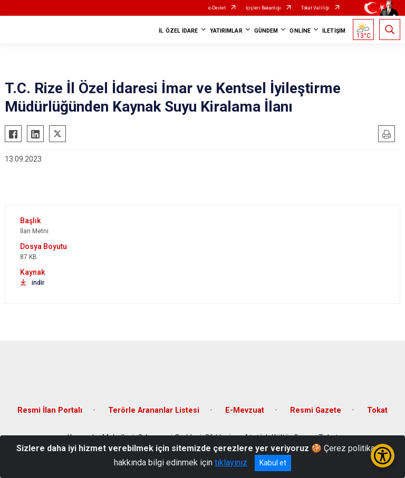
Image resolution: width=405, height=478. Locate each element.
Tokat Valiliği (315, 8)
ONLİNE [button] (300, 30)
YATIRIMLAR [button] (226, 30)
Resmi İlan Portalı (49, 410)
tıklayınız (231, 462)
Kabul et (272, 463)
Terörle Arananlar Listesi (153, 410)
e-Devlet (217, 8)
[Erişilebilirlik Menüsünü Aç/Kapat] (382, 455)
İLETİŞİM (333, 30)
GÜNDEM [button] (266, 30)
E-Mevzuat (244, 410)
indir (32, 282)
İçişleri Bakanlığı (263, 8)
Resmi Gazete (315, 410)
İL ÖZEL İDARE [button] (178, 30)
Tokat (377, 410)
